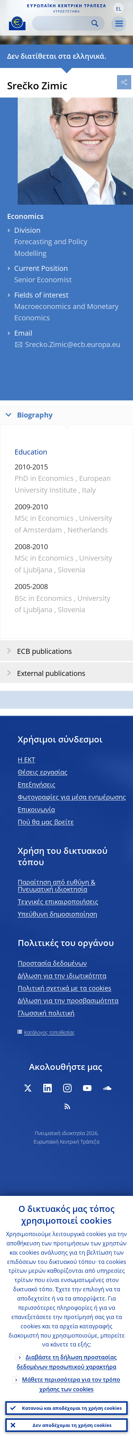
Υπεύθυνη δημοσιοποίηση (57, 914)
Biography (27, 414)
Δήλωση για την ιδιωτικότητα (62, 975)
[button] (118, 8)
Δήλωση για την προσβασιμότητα (68, 1000)
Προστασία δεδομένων (52, 963)
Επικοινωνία (36, 809)
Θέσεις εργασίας (42, 772)
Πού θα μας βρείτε (46, 822)
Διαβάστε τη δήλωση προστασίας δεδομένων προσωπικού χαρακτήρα (67, 1362)
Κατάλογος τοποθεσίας (49, 1032)
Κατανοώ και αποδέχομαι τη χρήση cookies (72, 1408)
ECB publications (37, 651)
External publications (43, 673)
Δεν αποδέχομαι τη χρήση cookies (72, 1425)
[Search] (62, 23)
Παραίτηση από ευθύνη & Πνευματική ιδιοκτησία (56, 885)
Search (95, 23)
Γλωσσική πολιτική (46, 1013)
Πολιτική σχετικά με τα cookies (64, 988)
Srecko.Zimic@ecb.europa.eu (72, 344)
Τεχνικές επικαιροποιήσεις (58, 901)
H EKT (26, 759)
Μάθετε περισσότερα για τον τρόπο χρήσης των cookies (71, 1384)
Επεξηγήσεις (36, 784)
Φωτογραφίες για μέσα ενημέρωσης (72, 797)
